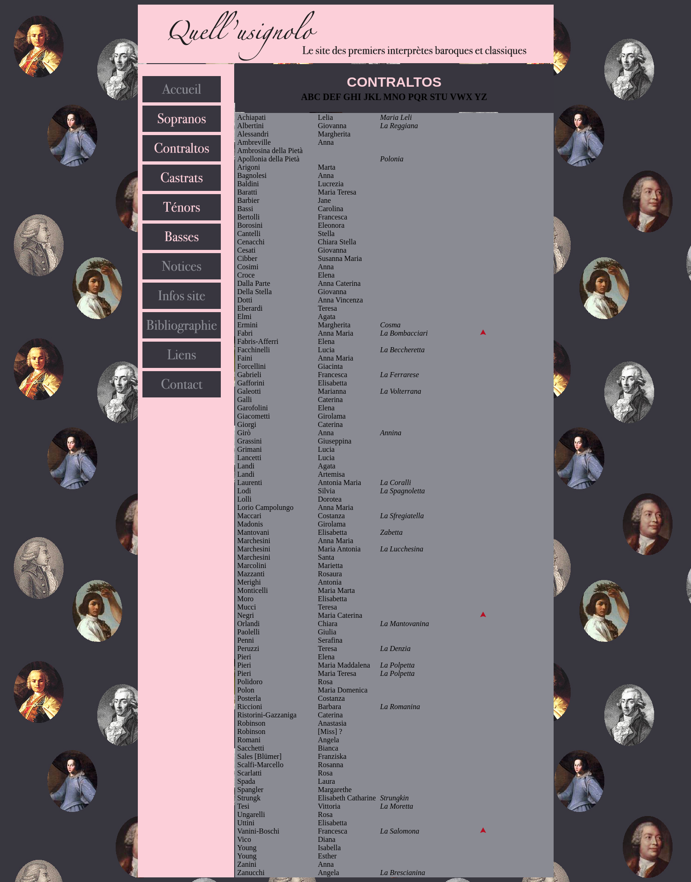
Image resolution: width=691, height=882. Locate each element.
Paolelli (248, 632)
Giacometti (253, 416)
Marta (327, 167)
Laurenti (249, 482)
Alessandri (253, 134)
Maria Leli (396, 117)
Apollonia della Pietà (268, 159)
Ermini (247, 325)
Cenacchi (251, 242)
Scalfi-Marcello (260, 765)
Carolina (330, 209)
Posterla (249, 698)
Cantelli (249, 233)
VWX (461, 97)
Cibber (247, 258)
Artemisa (331, 474)
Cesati (246, 250)
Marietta (330, 565)
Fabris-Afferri (257, 341)
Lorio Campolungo (265, 507)
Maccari (249, 516)
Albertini (250, 126)
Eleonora (331, 225)
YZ (480, 97)
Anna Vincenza (340, 300)
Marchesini (254, 541)
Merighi (249, 582)
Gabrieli (249, 375)
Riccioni (249, 706)
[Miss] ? (330, 731)
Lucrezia (331, 184)
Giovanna (332, 126)
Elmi (244, 316)
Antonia (330, 582)
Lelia (325, 117)
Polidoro (250, 682)
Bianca (328, 748)
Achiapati (251, 117)
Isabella (329, 848)
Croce (246, 275)
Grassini (249, 441)
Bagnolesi (252, 175)
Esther (327, 856)
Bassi (245, 209)
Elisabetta (332, 383)
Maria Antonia (339, 549)
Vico (244, 839)
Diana (327, 839)
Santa (326, 557)
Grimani (249, 449)
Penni (245, 640)
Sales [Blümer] (259, 756)
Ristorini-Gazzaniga (267, 715)
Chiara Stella (337, 242)
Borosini (250, 225)
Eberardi (250, 308)
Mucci (246, 607)
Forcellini (251, 366)
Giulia (327, 632)
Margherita (334, 134)
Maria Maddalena (344, 665)
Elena (326, 275)
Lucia (326, 350)
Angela (328, 740)
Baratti (247, 192)
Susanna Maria (340, 258)
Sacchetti (251, 748)
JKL (372, 97)
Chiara (328, 623)
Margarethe (335, 789)
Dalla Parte (254, 283)
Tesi (243, 806)
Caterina (330, 399)
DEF (332, 97)
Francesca (333, 217)
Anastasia (332, 723)
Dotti (245, 300)
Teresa (327, 308)
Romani (249, 740)
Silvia (326, 491)
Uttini (245, 823)
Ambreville (254, 142)
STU (439, 97)
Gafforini (251, 383)
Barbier (248, 200)
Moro (245, 599)
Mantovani (253, 532)
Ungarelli (251, 814)
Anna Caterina (339, 283)
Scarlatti (249, 773)
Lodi (244, 491)
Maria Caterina (340, 615)
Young (247, 848)
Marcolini (251, 565)
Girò (244, 433)
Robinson (251, 723)
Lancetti (249, 458)
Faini (245, 358)
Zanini (247, 864)
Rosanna (330, 765)
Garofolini (252, 408)
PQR (417, 97)
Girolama (332, 416)
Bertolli (248, 217)
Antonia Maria (339, 482)
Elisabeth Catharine (347, 798)
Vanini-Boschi (258, 831)
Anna (326, 142)
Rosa (325, 682)
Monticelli (252, 590)
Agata (327, 316)
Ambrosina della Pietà (270, 150)
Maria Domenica (343, 690)
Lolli (244, 499)
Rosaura (330, 574)
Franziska (332, 756)
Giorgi (246, 424)
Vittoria (329, 806)
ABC (310, 97)
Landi (245, 466)
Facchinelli (253, 350)
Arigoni (248, 167)
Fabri (245, 333)
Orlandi (248, 623)
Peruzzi (248, 648)
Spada (246, 781)
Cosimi (248, 267)
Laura (326, 781)
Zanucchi (251, 872)
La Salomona (399, 831)
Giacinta (330, 366)
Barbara (330, 706)
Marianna (332, 391)
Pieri (244, 657)
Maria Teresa (337, 192)
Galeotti (249, 391)
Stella (326, 233)
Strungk (249, 798)
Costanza (331, 516)
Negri (245, 615)
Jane (324, 200)
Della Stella (254, 292)
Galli (244, 399)
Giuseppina (335, 441)
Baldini (248, 184)
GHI (352, 97)
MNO (394, 97)
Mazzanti (251, 574)
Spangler (250, 789)
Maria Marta (336, 590)
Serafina (330, 640)
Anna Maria (336, 333)
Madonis (250, 524)
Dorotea (330, 499)
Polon (245, 690)
